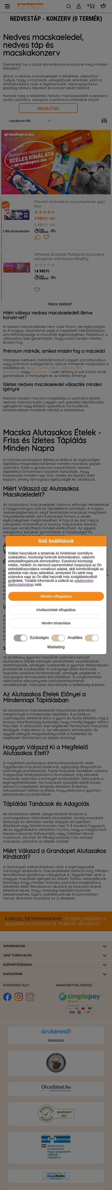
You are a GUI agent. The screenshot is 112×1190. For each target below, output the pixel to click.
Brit (78, 368)
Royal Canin (37, 368)
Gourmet (39, 372)
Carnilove (12, 372)
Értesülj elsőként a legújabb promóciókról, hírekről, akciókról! (55, 921)
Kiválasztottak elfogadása (56, 610)
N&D (54, 368)
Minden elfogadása (55, 596)
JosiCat (67, 368)
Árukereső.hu (56, 1040)
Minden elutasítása (56, 623)
